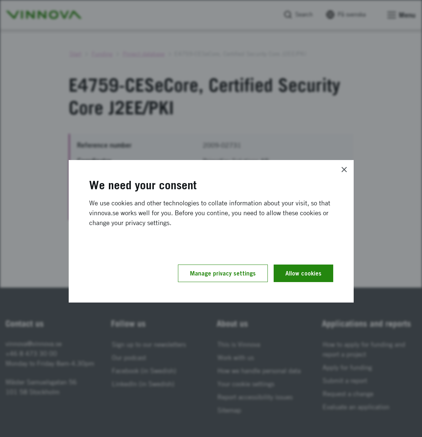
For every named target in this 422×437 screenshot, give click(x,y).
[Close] (344, 169)
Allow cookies (303, 273)
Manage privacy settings (223, 273)
